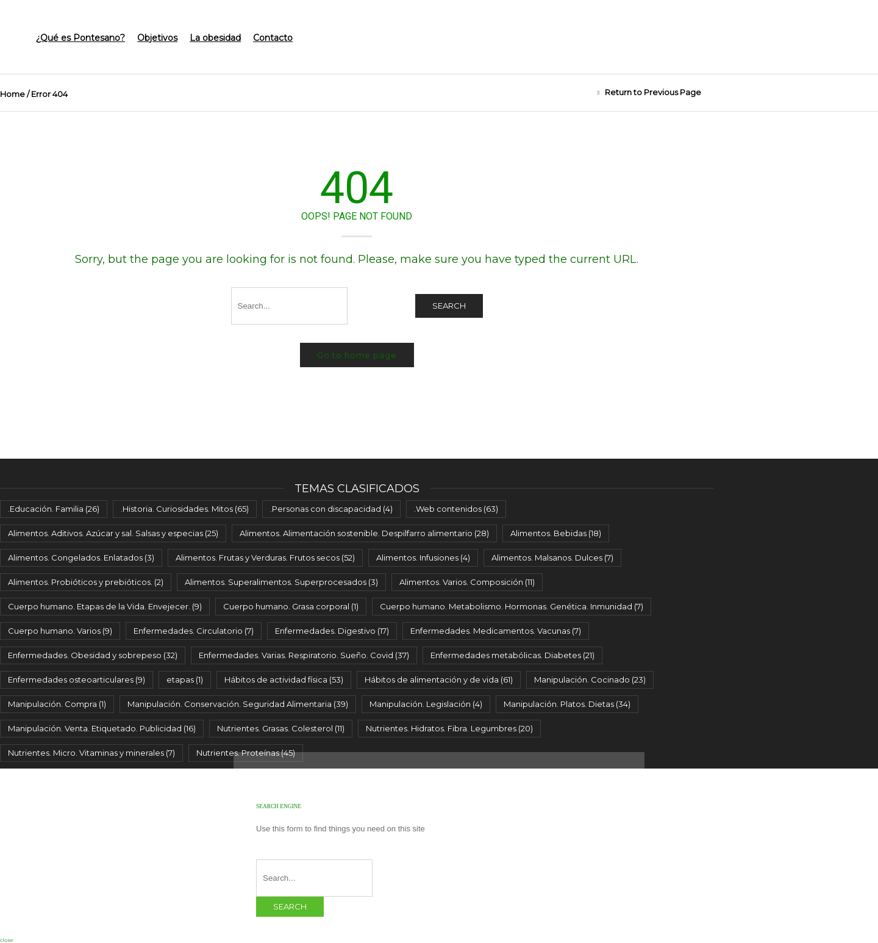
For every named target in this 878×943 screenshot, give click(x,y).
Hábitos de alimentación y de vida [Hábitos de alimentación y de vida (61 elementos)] (439, 679)
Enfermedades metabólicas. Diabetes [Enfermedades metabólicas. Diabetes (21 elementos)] (512, 655)
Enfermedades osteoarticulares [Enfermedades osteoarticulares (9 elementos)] (76, 679)
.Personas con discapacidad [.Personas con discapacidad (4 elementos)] (331, 509)
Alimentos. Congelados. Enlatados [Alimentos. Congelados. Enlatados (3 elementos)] (81, 557)
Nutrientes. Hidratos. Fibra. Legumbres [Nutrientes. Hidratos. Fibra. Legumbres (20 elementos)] (449, 728)
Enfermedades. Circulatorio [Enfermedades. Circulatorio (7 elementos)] (194, 631)
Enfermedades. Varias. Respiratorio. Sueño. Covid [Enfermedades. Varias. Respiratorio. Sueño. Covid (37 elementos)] (304, 655)
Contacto (273, 37)
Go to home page (357, 355)
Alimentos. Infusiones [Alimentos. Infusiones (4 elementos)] (423, 557)
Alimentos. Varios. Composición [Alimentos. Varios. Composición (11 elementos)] (467, 582)
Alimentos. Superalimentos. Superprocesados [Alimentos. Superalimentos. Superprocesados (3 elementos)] (281, 582)
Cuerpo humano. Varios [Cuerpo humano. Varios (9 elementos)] (60, 631)
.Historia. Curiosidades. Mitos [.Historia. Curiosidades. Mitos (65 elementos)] (185, 509)
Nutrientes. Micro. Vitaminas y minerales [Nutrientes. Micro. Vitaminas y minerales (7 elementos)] (91, 753)
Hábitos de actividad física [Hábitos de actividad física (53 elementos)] (283, 679)
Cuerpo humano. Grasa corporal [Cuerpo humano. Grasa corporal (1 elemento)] (291, 606)
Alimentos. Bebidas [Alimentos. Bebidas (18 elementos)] (555, 533)
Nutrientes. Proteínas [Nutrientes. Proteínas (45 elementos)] (245, 753)
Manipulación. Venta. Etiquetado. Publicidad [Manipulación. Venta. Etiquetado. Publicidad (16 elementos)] (102, 728)
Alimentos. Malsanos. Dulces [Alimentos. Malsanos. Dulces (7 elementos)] (552, 557)
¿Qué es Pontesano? (80, 37)
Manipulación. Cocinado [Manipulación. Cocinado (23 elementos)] (590, 679)
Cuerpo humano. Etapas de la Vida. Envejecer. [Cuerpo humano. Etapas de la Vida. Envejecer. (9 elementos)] (105, 606)
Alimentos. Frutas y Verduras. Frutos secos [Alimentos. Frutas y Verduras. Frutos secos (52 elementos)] (265, 557)
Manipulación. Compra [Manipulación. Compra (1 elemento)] (57, 704)
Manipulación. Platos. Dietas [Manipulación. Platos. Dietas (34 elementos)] (567, 704)
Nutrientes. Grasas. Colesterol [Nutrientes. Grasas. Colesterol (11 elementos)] (280, 728)
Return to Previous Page (653, 92)
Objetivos (157, 37)
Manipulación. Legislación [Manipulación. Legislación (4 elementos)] (425, 704)
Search (449, 305)
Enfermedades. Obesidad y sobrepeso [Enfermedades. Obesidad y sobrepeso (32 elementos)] (92, 655)
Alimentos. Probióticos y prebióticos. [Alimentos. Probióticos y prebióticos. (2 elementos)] (85, 582)
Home (12, 94)
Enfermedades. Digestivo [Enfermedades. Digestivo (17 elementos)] (332, 631)
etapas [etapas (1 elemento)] (184, 679)
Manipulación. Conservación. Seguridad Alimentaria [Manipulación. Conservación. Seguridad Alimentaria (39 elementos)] (237, 704)
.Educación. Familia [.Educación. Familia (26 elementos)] (53, 509)
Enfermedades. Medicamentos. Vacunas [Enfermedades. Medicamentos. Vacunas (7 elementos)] (495, 631)
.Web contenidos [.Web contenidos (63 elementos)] (456, 509)
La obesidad (215, 37)
